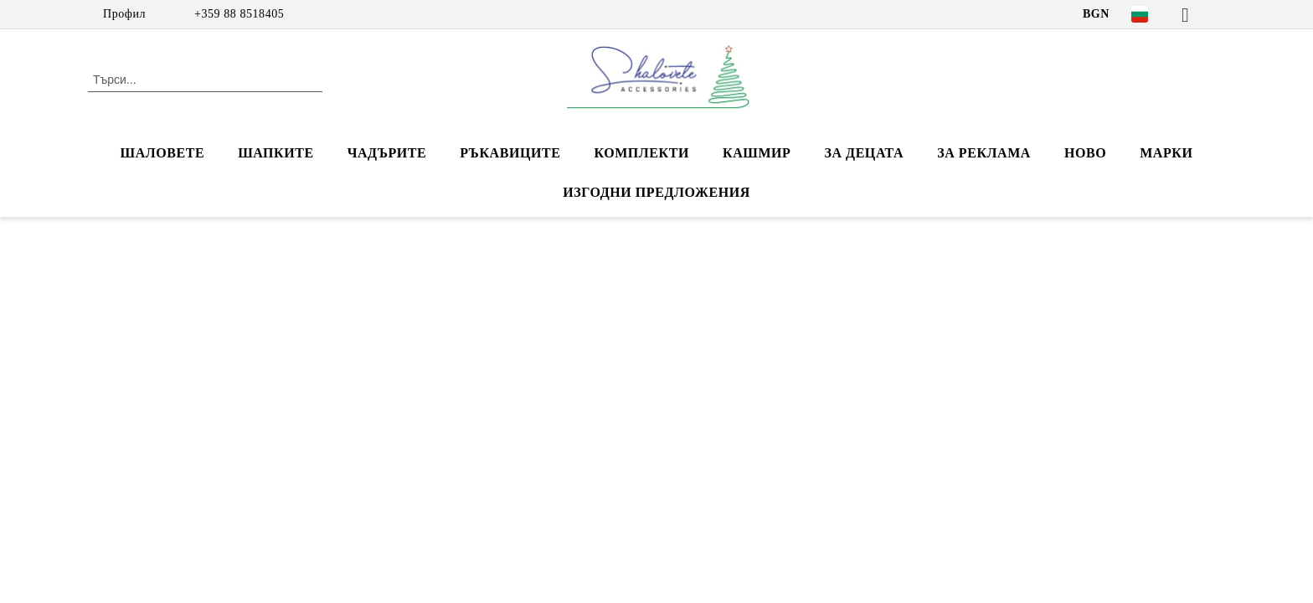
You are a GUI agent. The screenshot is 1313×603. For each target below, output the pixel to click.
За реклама (984, 153)
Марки (1166, 153)
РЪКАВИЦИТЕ (510, 153)
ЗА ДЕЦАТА (864, 153)
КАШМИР (756, 153)
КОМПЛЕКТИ (641, 153)
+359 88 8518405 (239, 14)
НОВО (1085, 153)
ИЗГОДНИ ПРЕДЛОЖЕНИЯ (656, 192)
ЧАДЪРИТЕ (387, 153)
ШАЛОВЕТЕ (163, 153)
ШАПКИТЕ (275, 153)
